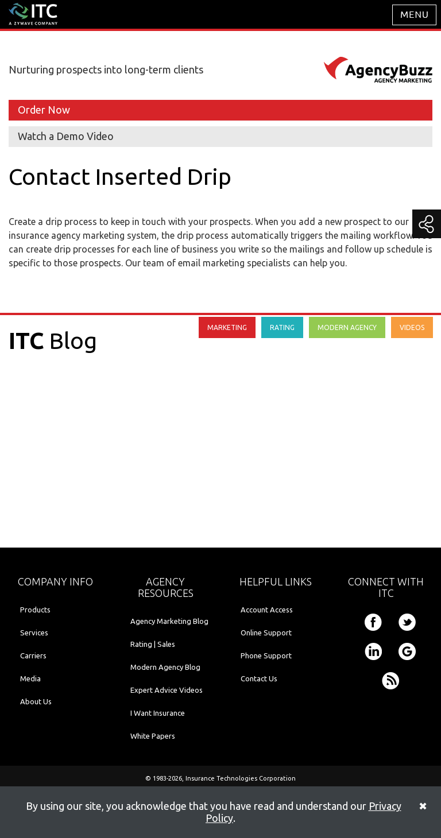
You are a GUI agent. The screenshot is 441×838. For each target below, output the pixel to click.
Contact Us (259, 678)
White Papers (152, 736)
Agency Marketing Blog (169, 621)
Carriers (33, 655)
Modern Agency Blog (165, 667)
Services (34, 632)
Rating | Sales (152, 644)
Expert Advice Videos (166, 690)
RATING (282, 327)
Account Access (267, 610)
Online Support (266, 632)
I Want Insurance (157, 713)
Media (30, 678)
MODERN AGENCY (347, 327)
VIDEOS (412, 327)
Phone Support (266, 655)
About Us (36, 701)
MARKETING (227, 327)
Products (35, 610)
